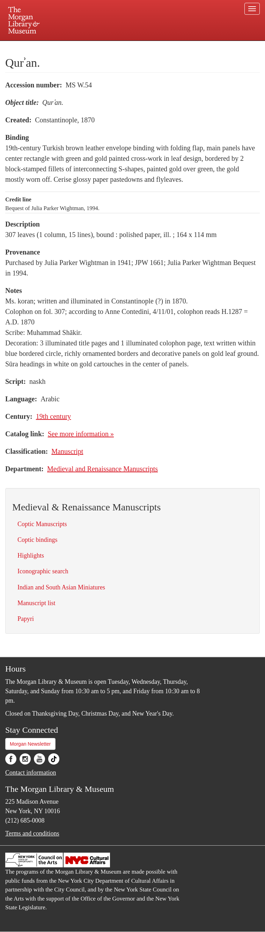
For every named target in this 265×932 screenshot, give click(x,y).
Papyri (25, 618)
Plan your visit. (49, 47)
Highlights (30, 555)
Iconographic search (42, 571)
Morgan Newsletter (30, 744)
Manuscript (67, 451)
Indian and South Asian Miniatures (61, 587)
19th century (53, 416)
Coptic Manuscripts (42, 524)
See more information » (81, 434)
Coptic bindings (37, 539)
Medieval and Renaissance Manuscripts (102, 469)
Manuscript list (36, 603)
